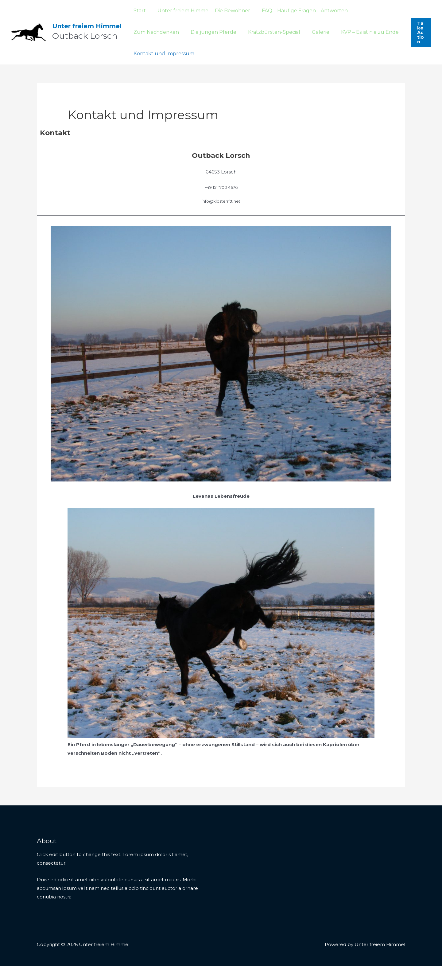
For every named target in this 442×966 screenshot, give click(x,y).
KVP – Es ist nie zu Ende (306, 32)
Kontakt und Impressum (163, 53)
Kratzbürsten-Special (214, 32)
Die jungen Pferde (155, 32)
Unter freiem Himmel (87, 26)
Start (139, 11)
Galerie (259, 32)
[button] (420, 32)
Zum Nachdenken (375, 11)
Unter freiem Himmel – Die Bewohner (201, 11)
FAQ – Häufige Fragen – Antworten (300, 11)
